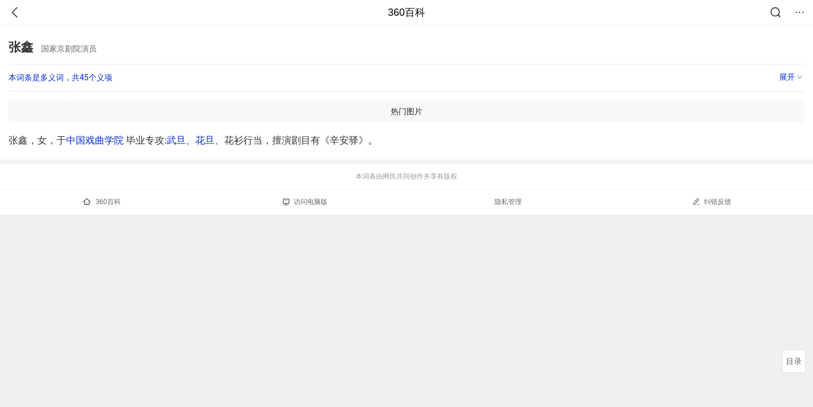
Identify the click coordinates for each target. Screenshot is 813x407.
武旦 (176, 140)
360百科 (406, 12)
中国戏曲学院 (95, 140)
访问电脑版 (305, 202)
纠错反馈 (711, 201)
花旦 (205, 140)
